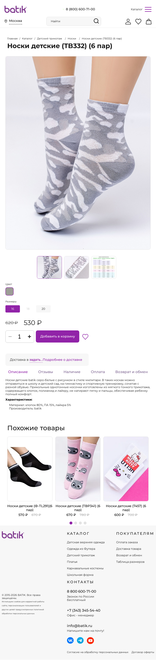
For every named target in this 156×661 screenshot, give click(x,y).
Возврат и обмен (131, 373)
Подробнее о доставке (62, 361)
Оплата (98, 373)
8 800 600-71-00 (81, 593)
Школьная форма (80, 576)
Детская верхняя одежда (86, 543)
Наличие (72, 373)
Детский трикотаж (81, 556)
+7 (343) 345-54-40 (83, 611)
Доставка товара (128, 550)
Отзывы (45, 373)
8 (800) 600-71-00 (80, 9)
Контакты (80, 583)
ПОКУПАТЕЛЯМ (135, 535)
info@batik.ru (79, 627)
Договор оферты (143, 653)
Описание (18, 373)
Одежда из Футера (81, 550)
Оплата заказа (127, 543)
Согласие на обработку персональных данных (97, 653)
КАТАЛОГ (78, 535)
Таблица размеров (130, 563)
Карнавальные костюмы (85, 569)
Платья (72, 563)
